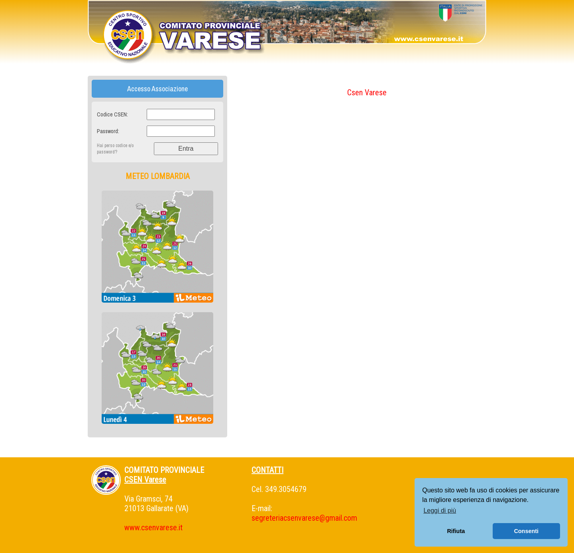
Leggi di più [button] (439, 510)
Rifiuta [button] (456, 531)
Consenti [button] (526, 531)
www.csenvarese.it (153, 527)
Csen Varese (367, 92)
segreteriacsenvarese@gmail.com (304, 518)
